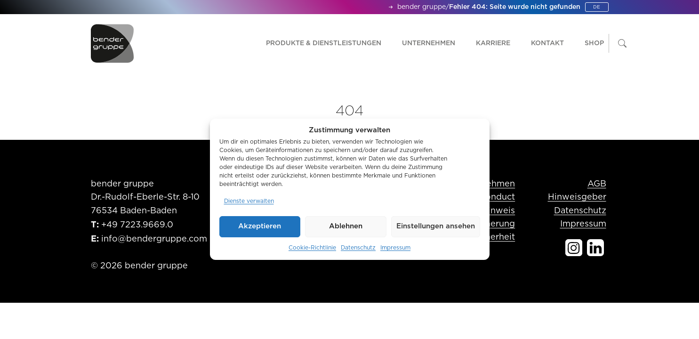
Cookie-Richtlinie (312, 247)
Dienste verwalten (249, 201)
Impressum (395, 247)
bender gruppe (421, 7)
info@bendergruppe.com (154, 239)
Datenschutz (358, 247)
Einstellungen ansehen (435, 226)
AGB (596, 184)
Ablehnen (345, 226)
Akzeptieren (259, 226)
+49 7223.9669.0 (137, 225)
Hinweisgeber (577, 197)
